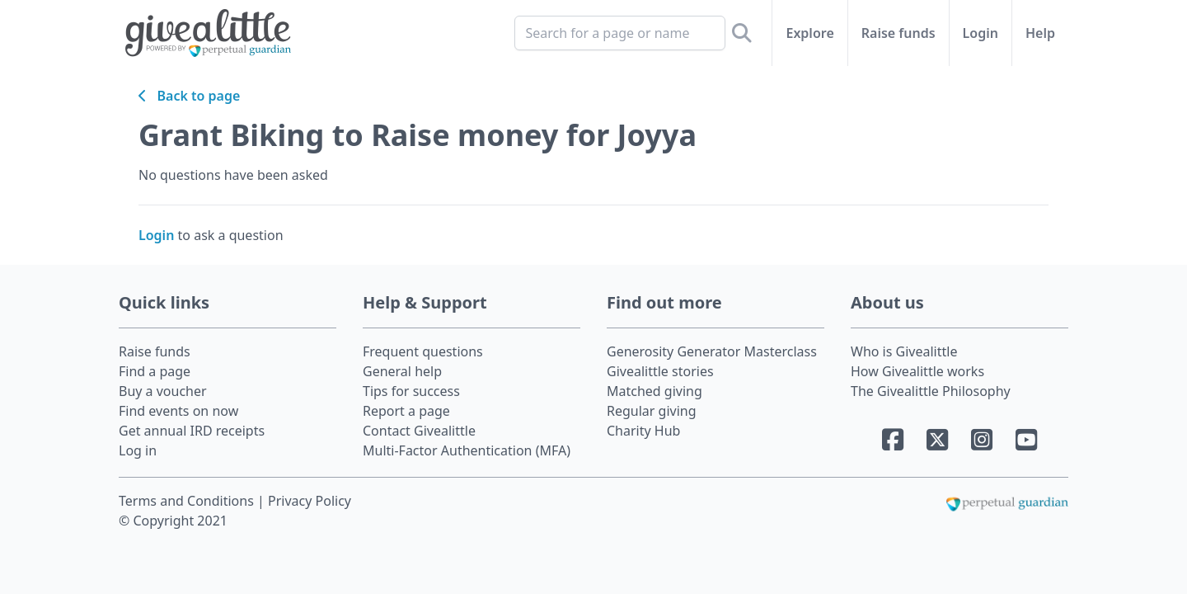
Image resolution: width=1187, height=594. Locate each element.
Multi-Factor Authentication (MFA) (466, 450)
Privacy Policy (309, 501)
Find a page (154, 371)
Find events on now (178, 411)
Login (980, 33)
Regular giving (652, 411)
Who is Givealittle (904, 351)
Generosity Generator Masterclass (712, 351)
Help (1040, 33)
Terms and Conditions (188, 501)
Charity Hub (643, 431)
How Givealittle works (917, 371)
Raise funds (898, 33)
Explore (809, 33)
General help (402, 371)
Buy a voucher (163, 391)
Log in (138, 450)
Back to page (189, 96)
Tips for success (411, 391)
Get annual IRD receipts (192, 431)
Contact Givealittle (419, 431)
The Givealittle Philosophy (931, 391)
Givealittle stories (660, 371)
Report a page (406, 411)
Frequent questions (423, 351)
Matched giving (654, 391)
